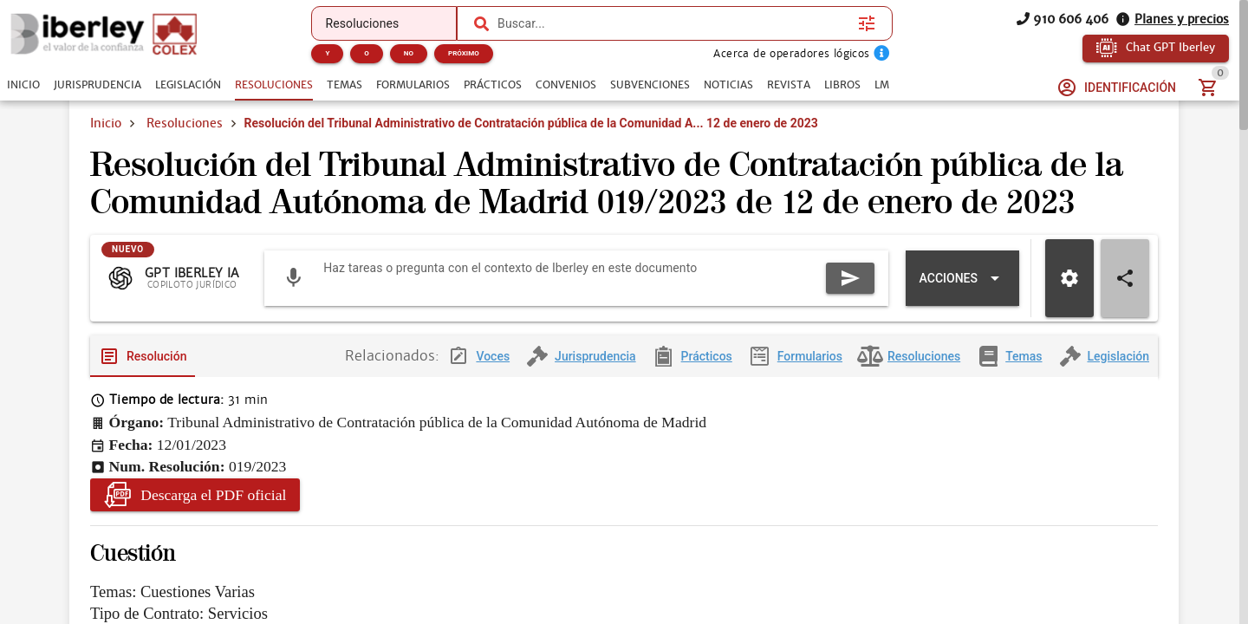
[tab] (23, 85)
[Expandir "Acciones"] (962, 278)
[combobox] (673, 23)
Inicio (105, 123)
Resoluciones (184, 123)
